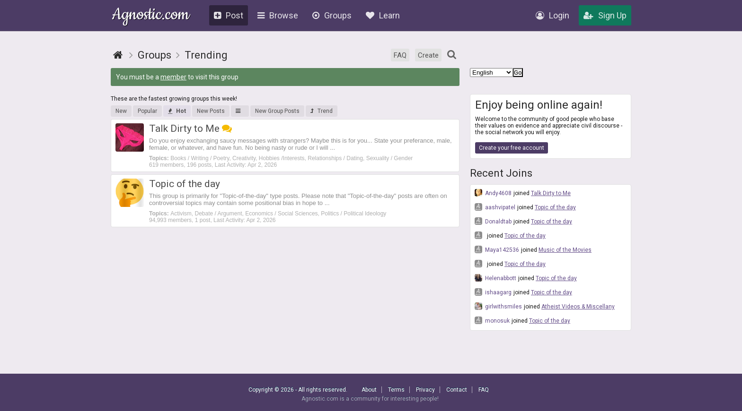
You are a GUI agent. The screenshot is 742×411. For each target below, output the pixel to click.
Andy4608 (493, 193)
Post (228, 15)
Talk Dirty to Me (551, 193)
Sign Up (605, 15)
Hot (177, 111)
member (173, 77)
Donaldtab (493, 221)
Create (428, 55)
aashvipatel (495, 207)
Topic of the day (555, 207)
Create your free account (511, 148)
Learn (383, 15)
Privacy (425, 389)
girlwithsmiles (498, 306)
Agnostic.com (151, 16)
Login (552, 15)
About (369, 389)
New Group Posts (277, 111)
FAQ (400, 55)
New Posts (211, 111)
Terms (396, 389)
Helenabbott (495, 278)
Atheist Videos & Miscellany (578, 306)
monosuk (492, 320)
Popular (147, 111)
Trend (321, 111)
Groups (332, 15)
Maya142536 (497, 249)
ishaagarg (493, 292)
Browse (277, 15)
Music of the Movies (565, 250)
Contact (456, 389)
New (121, 111)
